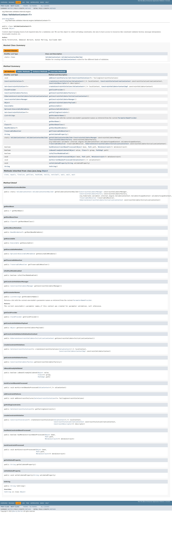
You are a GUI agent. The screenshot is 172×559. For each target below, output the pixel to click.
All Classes (45, 6)
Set (70, 78)
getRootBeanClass (56, 124)
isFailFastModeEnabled (58, 153)
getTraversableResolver (59, 131)
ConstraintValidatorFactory (16, 93)
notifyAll (55, 174)
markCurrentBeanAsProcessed (60, 160)
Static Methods (23, 71)
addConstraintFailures (58, 78)
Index (42, 2)
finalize (20, 174)
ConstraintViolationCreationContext (116, 81)
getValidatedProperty (58, 134)
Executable (8, 106)
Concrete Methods (58, 71)
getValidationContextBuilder (61, 137)
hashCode (38, 174)
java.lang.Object (8, 19)
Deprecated (34, 2)
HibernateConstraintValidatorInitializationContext (26, 96)
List (6, 115)
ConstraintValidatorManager (16, 99)
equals (13, 174)
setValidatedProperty (58, 163)
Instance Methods (40, 71)
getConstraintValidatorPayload (62, 102)
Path (90, 147)
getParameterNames (56, 115)
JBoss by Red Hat (17, 511)
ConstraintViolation (80, 78)
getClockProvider (56, 90)
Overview (4, 2)
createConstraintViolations (60, 86)
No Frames (33, 6)
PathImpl (99, 150)
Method (28, 8)
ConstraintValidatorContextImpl (114, 86)
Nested (10, 8)
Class (6, 124)
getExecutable (55, 106)
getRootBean (54, 121)
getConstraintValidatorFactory (62, 93)
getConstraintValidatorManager (62, 99)
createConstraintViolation (60, 81)
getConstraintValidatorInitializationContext (68, 96)
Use (23, 2)
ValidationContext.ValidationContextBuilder (64, 57)
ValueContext (77, 81)
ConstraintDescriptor (58, 83)
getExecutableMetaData (58, 109)
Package (11, 2)
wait (63, 174)
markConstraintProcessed (59, 157)
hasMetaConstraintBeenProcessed (62, 147)
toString (52, 166)
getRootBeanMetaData (57, 128)
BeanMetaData (9, 128)
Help (47, 2)
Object (12, 28)
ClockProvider (10, 90)
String (11, 115)
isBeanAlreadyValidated (59, 150)
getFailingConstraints (58, 112)
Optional (7, 109)
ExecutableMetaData (20, 109)
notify (46, 174)
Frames (25, 6)
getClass (29, 174)
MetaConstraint (104, 147)
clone (6, 174)
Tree (27, 2)
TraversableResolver (12, 131)
